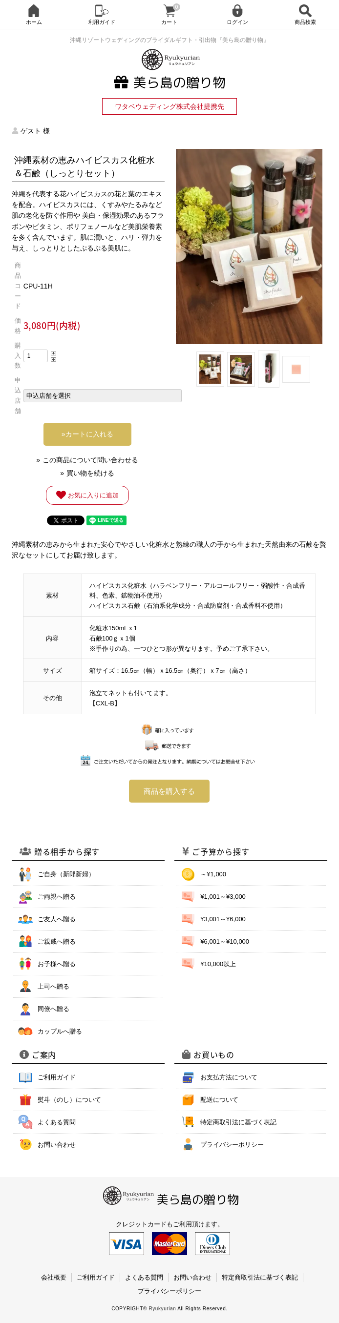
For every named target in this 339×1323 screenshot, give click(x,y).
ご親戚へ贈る (57, 941)
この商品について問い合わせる (90, 460)
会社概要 (53, 1277)
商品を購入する (169, 791)
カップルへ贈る (60, 1031)
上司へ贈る (53, 986)
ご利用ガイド (57, 1077)
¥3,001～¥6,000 (223, 919)
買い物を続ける (90, 473)
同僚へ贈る (53, 1009)
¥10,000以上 (218, 964)
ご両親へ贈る (57, 896)
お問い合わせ (57, 1144)
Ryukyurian (162, 1308)
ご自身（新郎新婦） (66, 874)
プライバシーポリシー (232, 1144)
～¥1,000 (213, 874)
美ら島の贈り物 (170, 82)
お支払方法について (228, 1077)
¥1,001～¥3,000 (223, 896)
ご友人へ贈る (57, 919)
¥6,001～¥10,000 (224, 941)
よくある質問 (57, 1122)
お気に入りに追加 (87, 495)
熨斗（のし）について (69, 1099)
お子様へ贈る (57, 964)
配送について (219, 1099)
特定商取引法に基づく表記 (238, 1122)
